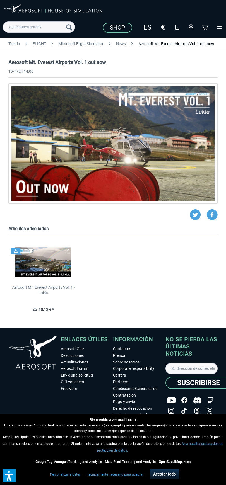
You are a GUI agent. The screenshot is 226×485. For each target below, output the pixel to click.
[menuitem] (39, 27)
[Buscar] (69, 27)
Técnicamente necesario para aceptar (115, 474)
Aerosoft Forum (74, 368)
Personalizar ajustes (65, 474)
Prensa (119, 355)
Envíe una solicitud (77, 375)
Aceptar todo (164, 474)
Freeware (69, 388)
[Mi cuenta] (191, 26)
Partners (120, 382)
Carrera (119, 375)
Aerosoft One (72, 348)
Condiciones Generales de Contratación (135, 391)
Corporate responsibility (133, 368)
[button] (9, 475)
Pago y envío (124, 401)
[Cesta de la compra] (205, 26)
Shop (117, 27)
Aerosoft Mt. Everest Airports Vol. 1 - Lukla (43, 290)
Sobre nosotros (126, 362)
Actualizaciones (74, 362)
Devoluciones (72, 355)
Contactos (122, 348)
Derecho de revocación (132, 408)
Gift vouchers (72, 382)
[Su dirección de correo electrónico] (191, 368)
